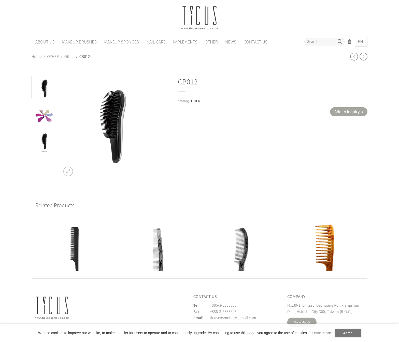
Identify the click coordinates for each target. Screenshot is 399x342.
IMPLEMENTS (185, 42)
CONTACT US (255, 42)
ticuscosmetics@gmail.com (233, 317)
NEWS (230, 42)
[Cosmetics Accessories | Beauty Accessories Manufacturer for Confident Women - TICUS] (199, 18)
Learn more (321, 333)
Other (69, 56)
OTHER (211, 42)
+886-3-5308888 (223, 305)
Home (36, 56)
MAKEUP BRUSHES (79, 42)
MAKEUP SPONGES (121, 42)
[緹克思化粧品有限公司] (52, 307)
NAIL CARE (156, 42)
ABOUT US (45, 42)
